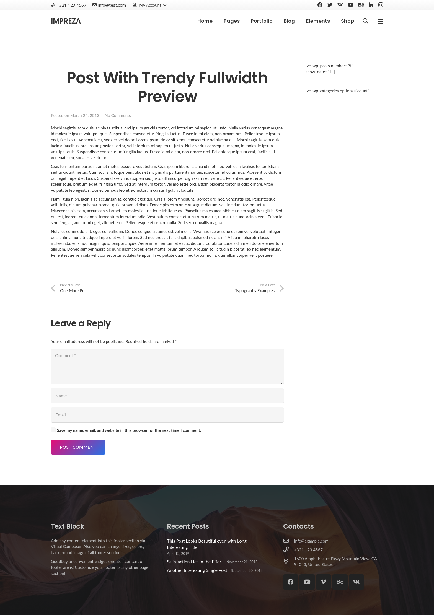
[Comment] (167, 366)
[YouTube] (350, 4)
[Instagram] (380, 5)
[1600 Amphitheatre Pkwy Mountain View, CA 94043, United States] (288, 562)
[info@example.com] (288, 541)
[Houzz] (371, 4)
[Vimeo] (323, 582)
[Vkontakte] (340, 4)
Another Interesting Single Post (197, 570)
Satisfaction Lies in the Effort (195, 561)
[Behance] (361, 4)
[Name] (167, 395)
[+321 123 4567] (288, 550)
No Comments (118, 115)
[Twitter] (329, 4)
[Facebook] (319, 4)
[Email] (167, 414)
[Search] (366, 21)
